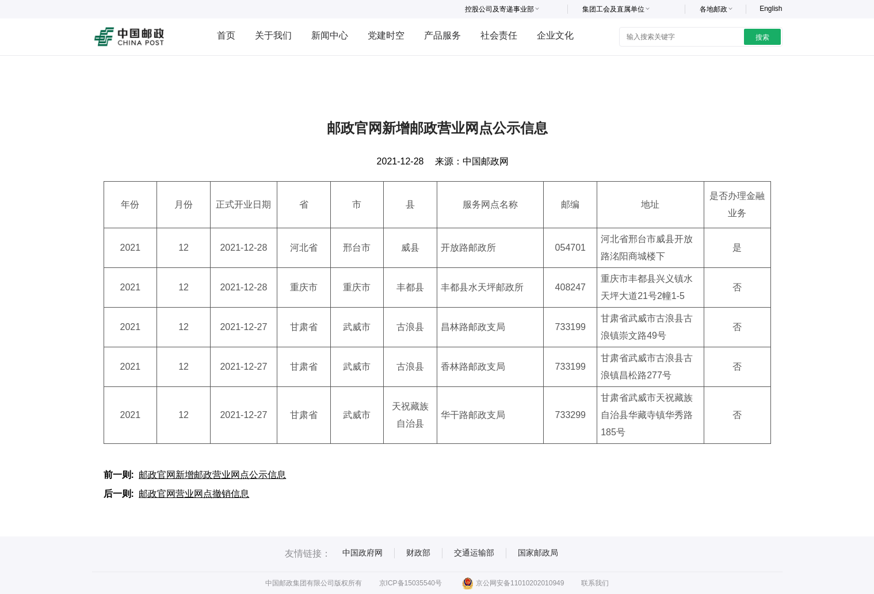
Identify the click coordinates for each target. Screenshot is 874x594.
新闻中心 (329, 35)
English (770, 9)
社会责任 (498, 35)
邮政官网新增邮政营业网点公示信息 (212, 475)
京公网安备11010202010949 (513, 583)
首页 (226, 35)
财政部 (418, 552)
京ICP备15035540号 (410, 583)
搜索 (762, 37)
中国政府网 (362, 552)
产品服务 (442, 35)
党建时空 (386, 35)
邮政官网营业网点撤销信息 (194, 494)
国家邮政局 (538, 552)
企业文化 (555, 35)
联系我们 (595, 583)
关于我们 (273, 35)
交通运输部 (474, 552)
